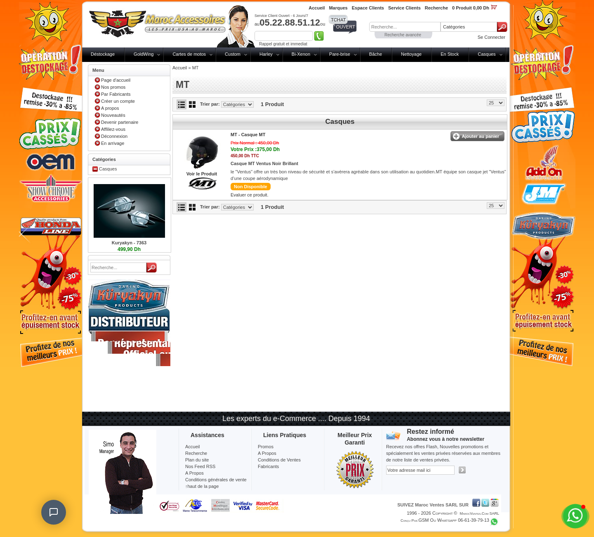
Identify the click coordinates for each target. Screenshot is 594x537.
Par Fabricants (116, 94)
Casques (486, 54)
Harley (266, 54)
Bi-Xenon (301, 54)
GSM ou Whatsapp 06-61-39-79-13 (453, 520)
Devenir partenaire (120, 122)
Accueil (179, 67)
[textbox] (405, 27)
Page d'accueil (115, 80)
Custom (232, 54)
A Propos (267, 453)
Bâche (375, 54)
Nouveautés (113, 115)
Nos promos (113, 87)
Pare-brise (339, 54)
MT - (248, 134)
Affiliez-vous (113, 129)
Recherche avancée (402, 35)
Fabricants (268, 466)
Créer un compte (118, 101)
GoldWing (143, 54)
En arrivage (112, 143)
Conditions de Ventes (279, 459)
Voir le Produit (201, 173)
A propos (110, 108)
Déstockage (103, 54)
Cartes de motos (189, 54)
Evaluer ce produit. (250, 194)
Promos (265, 446)
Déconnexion (114, 136)
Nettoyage (411, 54)
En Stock (450, 54)
